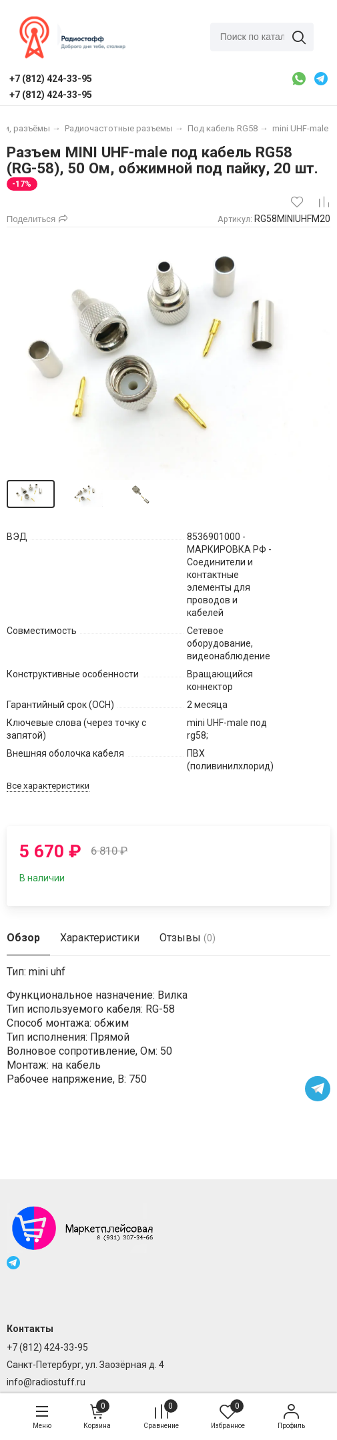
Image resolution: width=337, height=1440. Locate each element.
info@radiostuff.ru (46, 1382)
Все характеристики (48, 786)
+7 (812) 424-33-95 (47, 1347)
